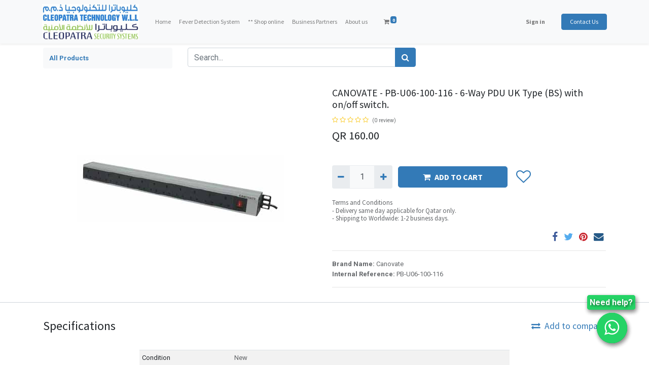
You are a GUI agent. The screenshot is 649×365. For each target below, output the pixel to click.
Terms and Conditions (362, 202)
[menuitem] (164, 21)
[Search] (405, 57)
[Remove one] (341, 177)
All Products (69, 58)
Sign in (534, 21)
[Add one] (383, 177)
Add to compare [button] (568, 326)
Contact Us (583, 21)
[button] (523, 177)
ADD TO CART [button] (453, 177)
